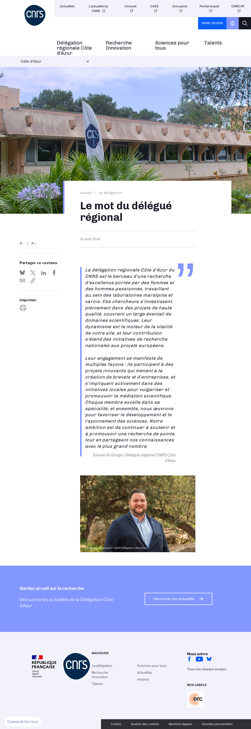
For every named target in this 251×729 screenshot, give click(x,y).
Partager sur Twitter (33, 272)
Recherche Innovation (119, 45)
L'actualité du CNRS (98, 8)
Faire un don (212, 23)
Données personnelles (217, 724)
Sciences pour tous (172, 45)
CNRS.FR (237, 6)
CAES (154, 6)
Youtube (199, 659)
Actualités (67, 6)
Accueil (86, 193)
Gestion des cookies (145, 724)
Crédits (116, 724)
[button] (22, 722)
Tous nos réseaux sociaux (206, 669)
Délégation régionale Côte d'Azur (74, 48)
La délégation (110, 193)
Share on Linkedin (43, 272)
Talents (213, 42)
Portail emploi (209, 6)
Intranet (131, 6)
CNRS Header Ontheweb (232, 23)
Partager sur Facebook (54, 272)
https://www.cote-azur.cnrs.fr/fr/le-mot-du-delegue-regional (33, 280)
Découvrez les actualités (174, 599)
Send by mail (22, 280)
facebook (189, 659)
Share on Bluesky (22, 272)
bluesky (209, 659)
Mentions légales (180, 724)
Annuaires (180, 6)
